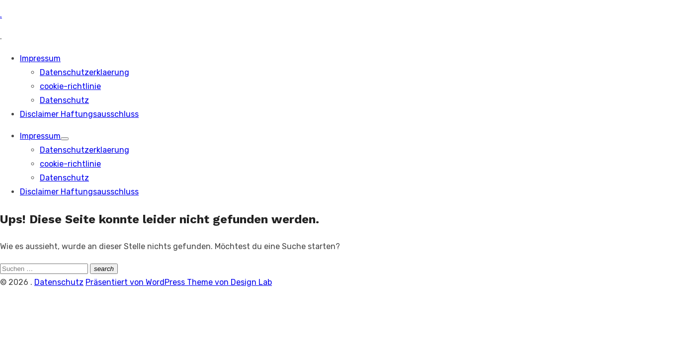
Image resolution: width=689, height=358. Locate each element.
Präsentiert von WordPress (136, 282)
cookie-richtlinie (70, 86)
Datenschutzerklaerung (84, 72)
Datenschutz (64, 100)
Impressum (40, 58)
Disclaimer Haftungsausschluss (79, 114)
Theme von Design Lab (229, 282)
